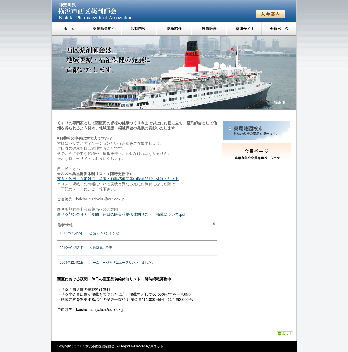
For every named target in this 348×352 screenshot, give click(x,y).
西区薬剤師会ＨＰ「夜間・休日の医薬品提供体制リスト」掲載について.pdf (121, 214)
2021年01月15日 (72, 233)
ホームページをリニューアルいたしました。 (122, 262)
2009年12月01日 (72, 262)
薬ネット (156, 346)
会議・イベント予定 (104, 233)
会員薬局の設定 (100, 248)
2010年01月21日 (72, 248)
